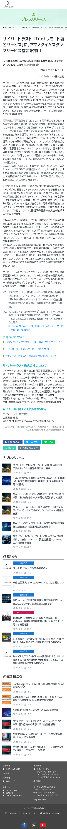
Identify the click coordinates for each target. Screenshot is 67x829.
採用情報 (6, 778)
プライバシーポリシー (42, 790)
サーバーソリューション (49, 774)
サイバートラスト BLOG (15, 795)
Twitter (32, 442)
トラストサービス (43, 769)
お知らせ (10, 556)
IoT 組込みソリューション (50, 777)
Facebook (12, 442)
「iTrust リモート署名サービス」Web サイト (27, 349)
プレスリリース (13, 457)
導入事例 (37, 781)
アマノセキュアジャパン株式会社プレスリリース (29, 356)
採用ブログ (10, 781)
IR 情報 (6, 773)
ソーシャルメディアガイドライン (46, 795)
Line (48, 442)
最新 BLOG (12, 676)
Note (9, 448)
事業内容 (37, 765)
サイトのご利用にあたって (44, 787)
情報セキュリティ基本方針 (44, 792)
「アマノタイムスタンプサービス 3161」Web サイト (31, 342)
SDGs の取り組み (13, 769)
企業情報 (6, 765)
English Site (40, 800)
